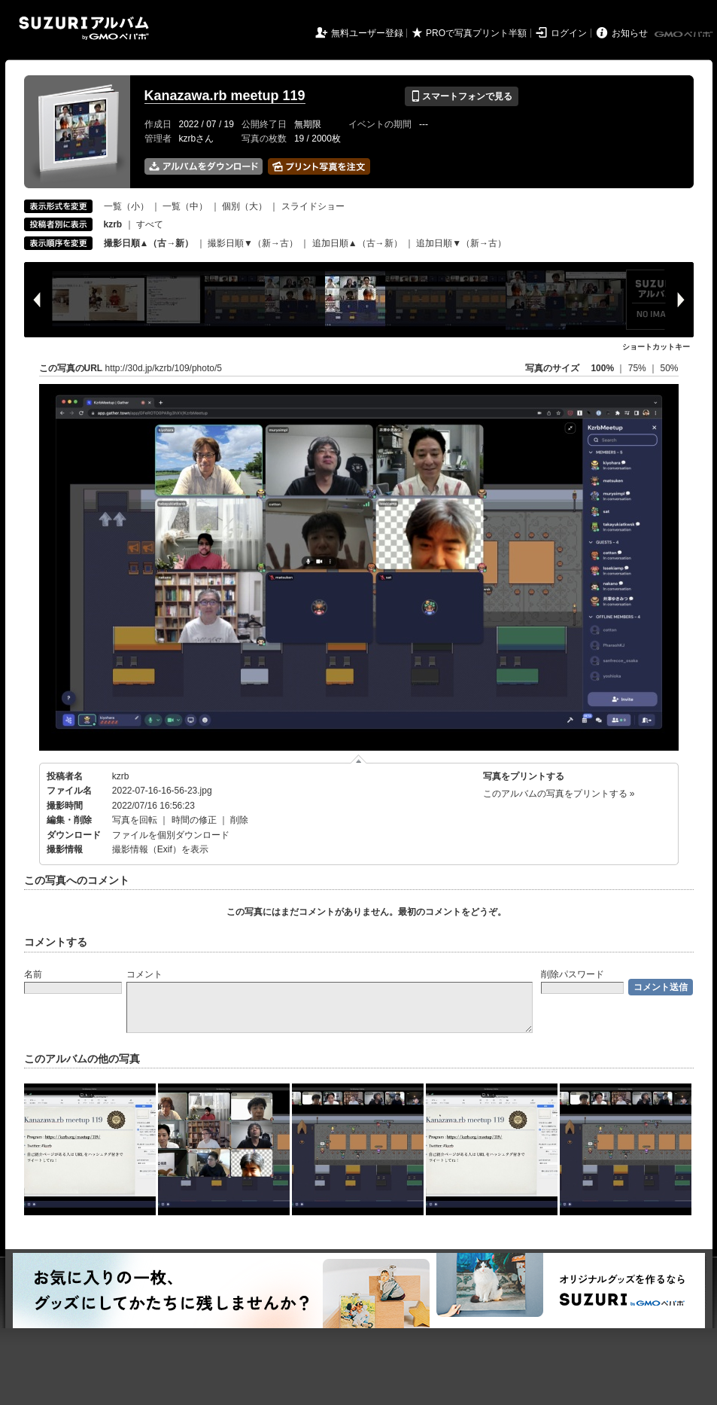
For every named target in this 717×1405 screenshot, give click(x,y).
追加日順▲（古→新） (357, 243)
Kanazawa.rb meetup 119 (224, 95)
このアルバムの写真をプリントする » (559, 793)
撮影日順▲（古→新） (149, 243)
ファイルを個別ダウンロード (170, 835)
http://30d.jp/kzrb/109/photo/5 (163, 368)
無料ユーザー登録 (367, 33)
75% (638, 368)
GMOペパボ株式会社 (685, 34)
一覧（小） (126, 206)
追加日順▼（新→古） (461, 243)
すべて (149, 224)
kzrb (120, 776)
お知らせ (630, 33)
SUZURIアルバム (84, 28)
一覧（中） (185, 206)
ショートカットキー (656, 347)
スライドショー (313, 206)
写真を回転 (134, 820)
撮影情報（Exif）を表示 (160, 849)
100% (602, 368)
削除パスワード (572, 974)
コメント (144, 974)
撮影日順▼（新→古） (253, 243)
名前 (33, 974)
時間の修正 (194, 820)
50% (669, 368)
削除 (239, 820)
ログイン (569, 33)
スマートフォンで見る (461, 96)
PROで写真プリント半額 (476, 33)
